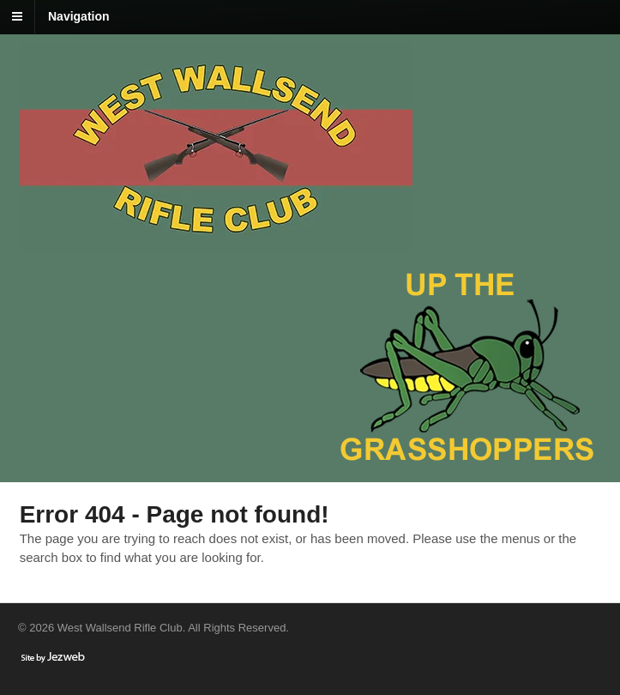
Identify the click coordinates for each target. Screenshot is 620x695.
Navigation (79, 16)
